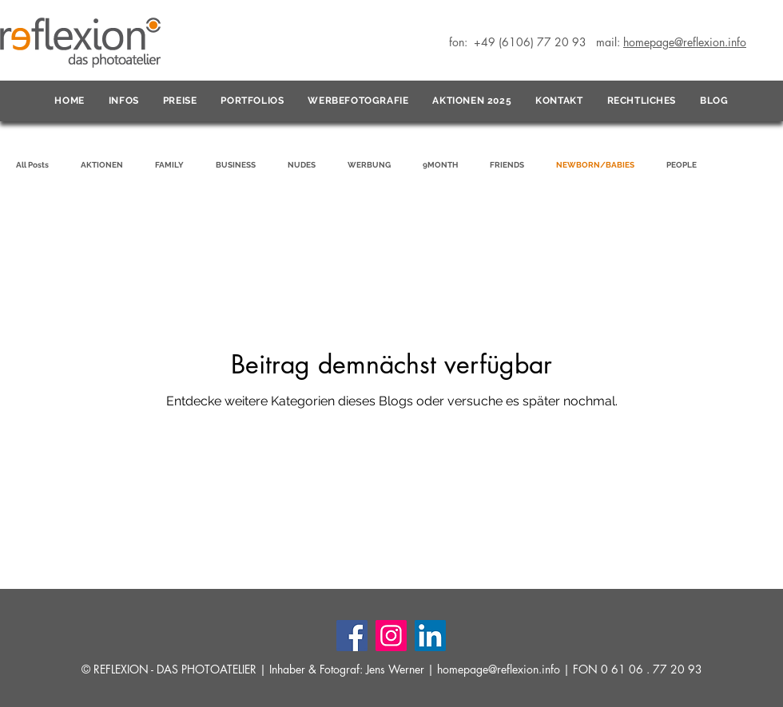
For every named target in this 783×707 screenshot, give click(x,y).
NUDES (302, 164)
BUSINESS (236, 164)
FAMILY (169, 164)
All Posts (32, 164)
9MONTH (440, 164)
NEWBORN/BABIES (595, 164)
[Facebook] (352, 635)
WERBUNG (369, 164)
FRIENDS (507, 164)
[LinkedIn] (430, 635)
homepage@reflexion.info (498, 669)
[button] (124, 101)
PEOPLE (681, 164)
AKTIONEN (102, 164)
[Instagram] (391, 635)
